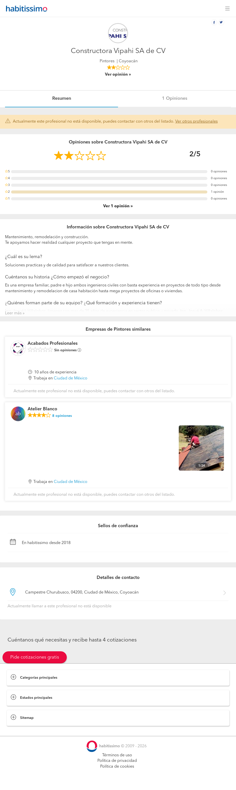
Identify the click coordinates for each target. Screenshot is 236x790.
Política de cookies (117, 767)
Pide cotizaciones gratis (34, 657)
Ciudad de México (70, 378)
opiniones (62, 416)
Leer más (13, 313)
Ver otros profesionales (196, 122)
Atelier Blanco (42, 409)
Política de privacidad (117, 761)
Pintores (107, 61)
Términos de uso (117, 755)
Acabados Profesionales (53, 343)
